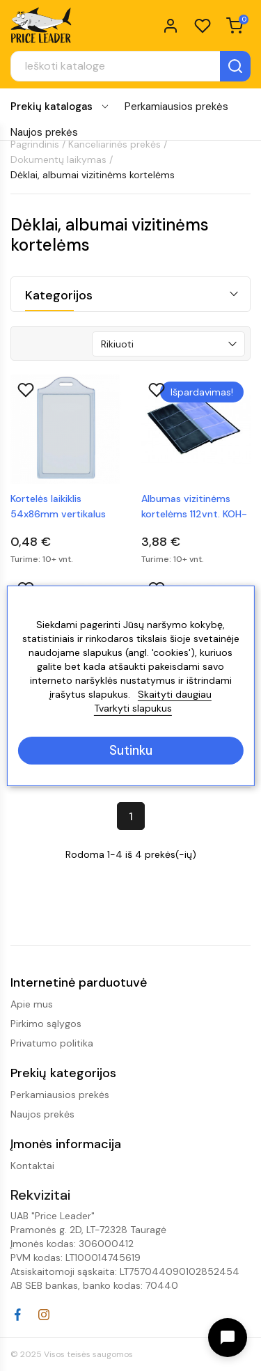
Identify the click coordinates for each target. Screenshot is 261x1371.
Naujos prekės (44, 132)
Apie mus (31, 1004)
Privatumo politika (51, 1043)
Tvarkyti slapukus (133, 708)
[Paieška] (130, 66)
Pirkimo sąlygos (45, 1023)
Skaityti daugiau (175, 694)
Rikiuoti (117, 344)
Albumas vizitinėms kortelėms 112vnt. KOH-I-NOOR (194, 507)
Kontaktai (32, 1165)
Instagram (44, 1314)
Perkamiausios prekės (176, 106)
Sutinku (130, 750)
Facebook (17, 1314)
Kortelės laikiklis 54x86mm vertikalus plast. (58, 507)
